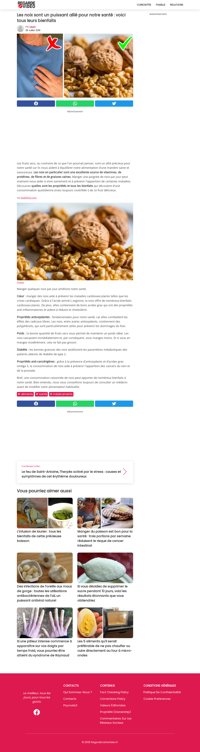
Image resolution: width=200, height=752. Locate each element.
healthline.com (29, 197)
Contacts (69, 699)
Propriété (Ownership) (115, 712)
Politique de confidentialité (162, 692)
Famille (160, 5)
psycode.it (70, 705)
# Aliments (25, 394)
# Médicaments (61, 394)
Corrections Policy (112, 699)
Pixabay (20, 282)
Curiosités (144, 5)
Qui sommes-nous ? (77, 692)
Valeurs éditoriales (113, 705)
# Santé (41, 394)
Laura (32, 26)
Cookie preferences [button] (157, 699)
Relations (176, 5)
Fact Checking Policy (114, 692)
